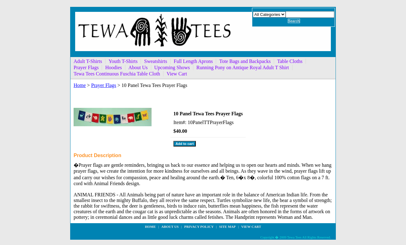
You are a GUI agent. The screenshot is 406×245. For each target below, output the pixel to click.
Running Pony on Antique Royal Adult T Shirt (242, 67)
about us (170, 226)
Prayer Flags (86, 67)
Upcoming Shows (172, 67)
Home (80, 85)
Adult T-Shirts (88, 61)
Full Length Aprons (193, 61)
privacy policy (199, 226)
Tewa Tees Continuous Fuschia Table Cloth (117, 73)
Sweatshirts (155, 61)
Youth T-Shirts (123, 61)
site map (227, 226)
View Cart (177, 73)
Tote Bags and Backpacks (245, 61)
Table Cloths (289, 61)
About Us (138, 67)
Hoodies (113, 67)
